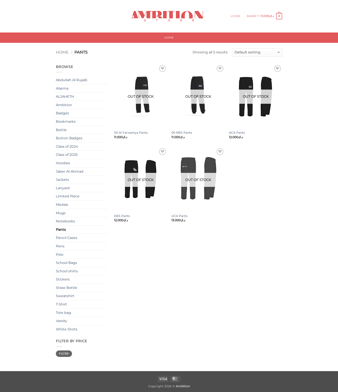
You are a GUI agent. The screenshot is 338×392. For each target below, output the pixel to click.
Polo (59, 255)
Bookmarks (66, 121)
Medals (62, 205)
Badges (62, 113)
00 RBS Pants (181, 133)
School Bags (66, 263)
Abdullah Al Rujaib (71, 80)
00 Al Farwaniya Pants (131, 133)
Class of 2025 (67, 155)
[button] (235, 16)
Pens (60, 246)
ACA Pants (237, 133)
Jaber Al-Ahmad (69, 171)
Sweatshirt (65, 296)
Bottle (61, 130)
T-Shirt (61, 304)
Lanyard (63, 188)
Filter (64, 353)
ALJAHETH (65, 97)
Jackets (62, 180)
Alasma (62, 88)
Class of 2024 (67, 146)
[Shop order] (257, 52)
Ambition (64, 105)
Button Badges (69, 138)
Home (169, 37)
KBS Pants (122, 216)
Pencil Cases (66, 238)
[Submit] (90, 16)
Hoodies (63, 163)
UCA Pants (179, 216)
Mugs (61, 213)
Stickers (63, 279)
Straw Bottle (66, 288)
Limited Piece (68, 196)
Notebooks (65, 221)
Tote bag (63, 313)
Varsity (61, 321)
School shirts (67, 271)
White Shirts (66, 329)
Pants (61, 230)
